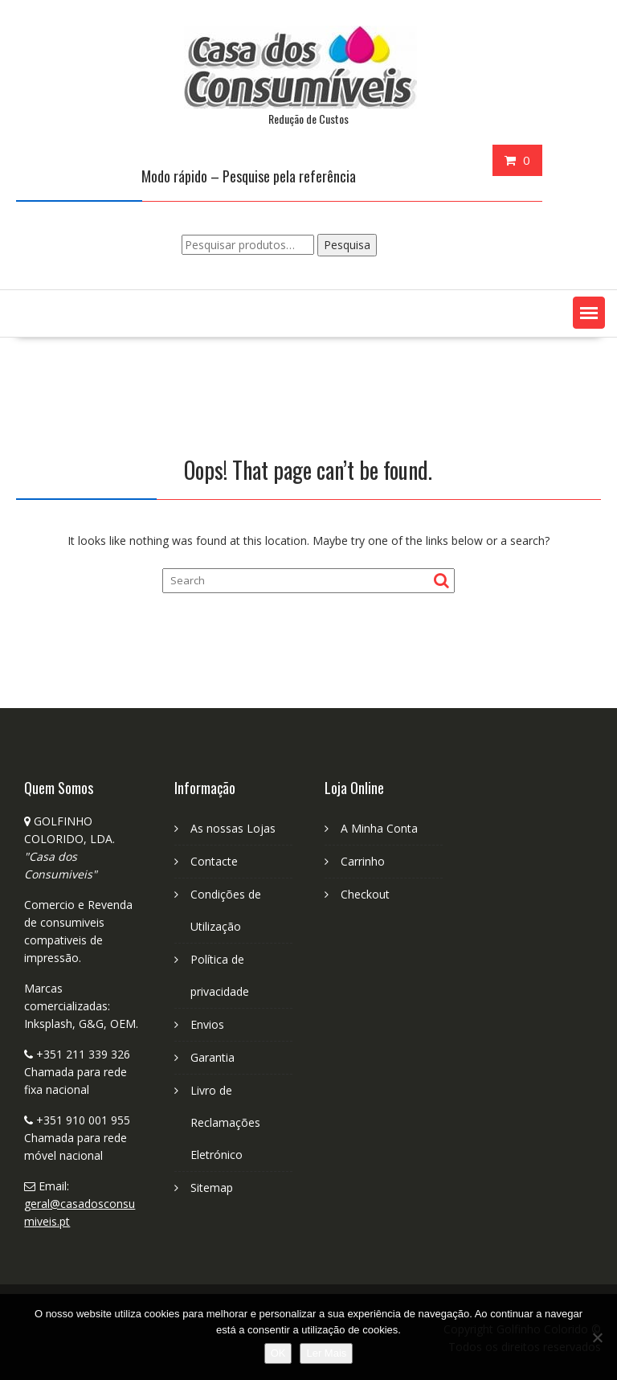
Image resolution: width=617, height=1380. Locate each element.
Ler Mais (326, 1353)
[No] (597, 1337)
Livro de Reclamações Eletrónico (225, 1122)
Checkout (365, 894)
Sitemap (211, 1187)
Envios (207, 1024)
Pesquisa (347, 244)
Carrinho (363, 861)
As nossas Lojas (233, 828)
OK (278, 1353)
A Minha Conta (379, 828)
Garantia (212, 1057)
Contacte (214, 861)
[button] (589, 313)
